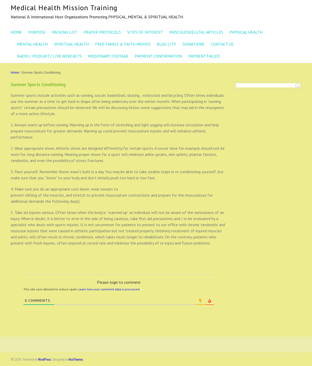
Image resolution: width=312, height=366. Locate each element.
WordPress (44, 359)
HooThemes (76, 359)
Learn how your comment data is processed (109, 289)
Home (15, 72)
